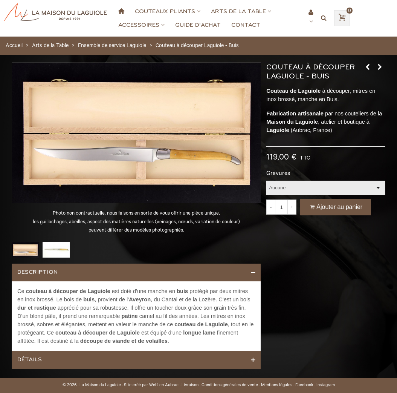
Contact (245, 24)
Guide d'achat (198, 24)
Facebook (304, 385)
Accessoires (138, 24)
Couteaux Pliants (165, 11)
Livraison (190, 385)
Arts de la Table (238, 11)
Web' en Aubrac (164, 385)
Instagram (325, 385)
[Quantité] (281, 207)
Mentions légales (276, 385)
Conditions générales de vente (230, 385)
